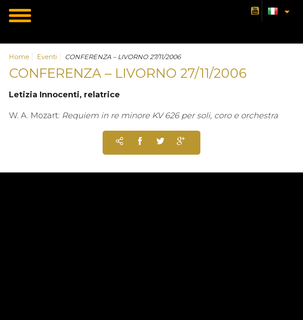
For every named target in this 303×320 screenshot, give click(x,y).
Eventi (47, 57)
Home (19, 57)
